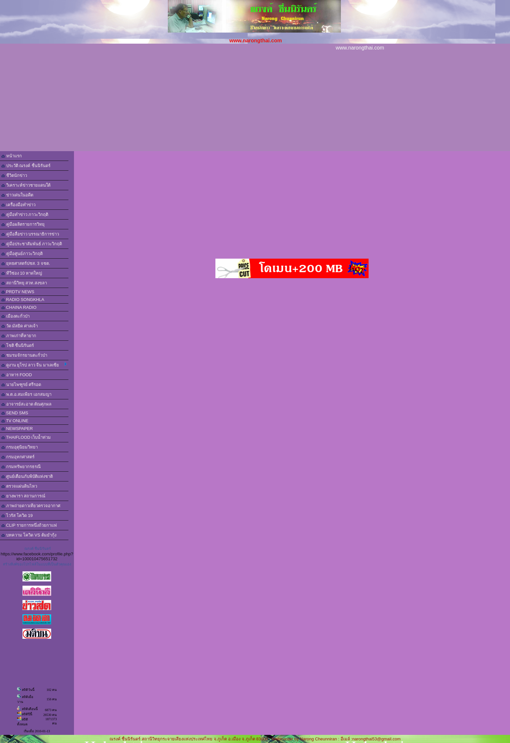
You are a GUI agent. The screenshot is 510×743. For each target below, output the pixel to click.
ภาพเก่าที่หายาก (18, 335)
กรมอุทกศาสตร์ (18, 456)
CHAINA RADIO (18, 307)
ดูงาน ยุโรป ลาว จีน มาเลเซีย (34, 364)
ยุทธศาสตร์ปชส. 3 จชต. (25, 263)
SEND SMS (14, 412)
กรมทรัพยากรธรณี (21, 466)
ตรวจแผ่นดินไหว (19, 486)
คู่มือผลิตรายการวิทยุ (23, 224)
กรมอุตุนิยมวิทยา (19, 447)
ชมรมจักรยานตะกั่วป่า (24, 355)
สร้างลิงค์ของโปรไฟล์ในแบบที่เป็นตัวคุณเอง (37, 564)
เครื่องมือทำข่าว (18, 204)
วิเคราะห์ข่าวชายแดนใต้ (26, 185)
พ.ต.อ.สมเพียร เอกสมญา (26, 394)
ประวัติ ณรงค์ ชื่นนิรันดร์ (26, 165)
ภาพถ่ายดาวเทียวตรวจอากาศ (30, 505)
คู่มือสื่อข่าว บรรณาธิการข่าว (30, 234)
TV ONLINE (14, 420)
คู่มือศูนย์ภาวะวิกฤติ (22, 253)
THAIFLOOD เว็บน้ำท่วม (26, 437)
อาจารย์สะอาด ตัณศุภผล (26, 404)
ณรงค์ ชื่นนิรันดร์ (37, 548)
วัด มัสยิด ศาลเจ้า (19, 325)
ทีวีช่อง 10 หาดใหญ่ (21, 273)
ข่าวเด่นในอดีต (17, 195)
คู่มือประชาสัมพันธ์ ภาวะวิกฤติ (31, 243)
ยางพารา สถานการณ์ (23, 495)
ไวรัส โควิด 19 (17, 515)
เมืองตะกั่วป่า (15, 316)
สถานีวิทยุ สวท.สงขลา (24, 282)
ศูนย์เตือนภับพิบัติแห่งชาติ (27, 476)
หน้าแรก (11, 155)
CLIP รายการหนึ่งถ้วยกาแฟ (29, 525)
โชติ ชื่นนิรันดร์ (17, 345)
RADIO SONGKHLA (22, 299)
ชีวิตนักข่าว (14, 175)
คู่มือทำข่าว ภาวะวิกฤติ (24, 214)
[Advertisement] (255, 102)
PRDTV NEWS (17, 291)
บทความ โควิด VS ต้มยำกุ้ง (28, 535)
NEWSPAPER (17, 428)
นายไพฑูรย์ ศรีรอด (21, 384)
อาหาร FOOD (16, 374)
